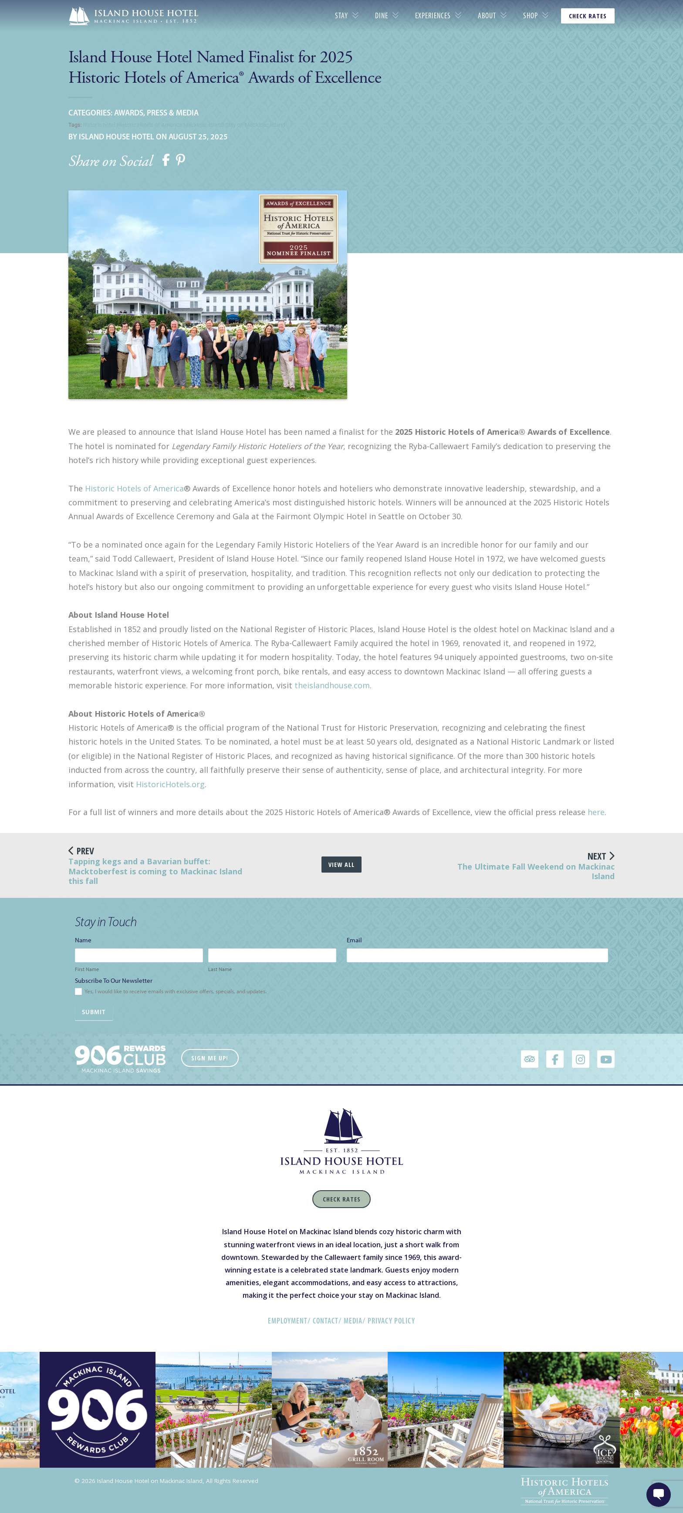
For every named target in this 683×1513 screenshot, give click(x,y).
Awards (128, 112)
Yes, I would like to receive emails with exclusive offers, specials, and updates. (171, 991)
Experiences (433, 15)
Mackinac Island (203, 125)
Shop (530, 15)
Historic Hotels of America (149, 125)
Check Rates (342, 1199)
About (487, 15)
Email (356, 940)
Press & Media (173, 112)
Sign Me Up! (209, 1058)
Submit (94, 1012)
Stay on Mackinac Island (255, 125)
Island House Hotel (116, 136)
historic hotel (99, 125)
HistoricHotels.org (170, 784)
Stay (341, 15)
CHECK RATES (588, 16)
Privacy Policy (391, 1321)
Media (353, 1321)
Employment (288, 1321)
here (596, 812)
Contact (325, 1321)
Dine (381, 15)
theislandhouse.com (332, 685)
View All (341, 864)
